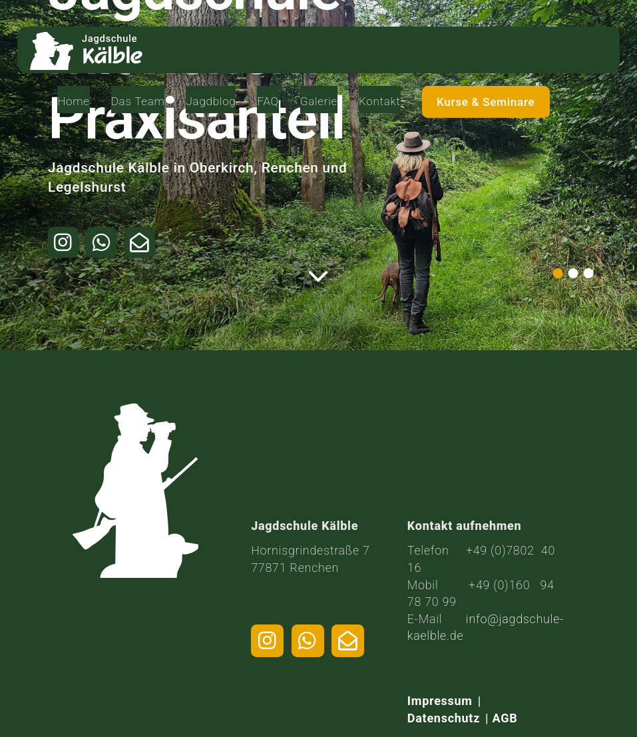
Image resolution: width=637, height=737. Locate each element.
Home (163, 42)
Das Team (223, 49)
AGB (505, 718)
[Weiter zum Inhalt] (318, 279)
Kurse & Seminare (559, 51)
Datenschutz (443, 718)
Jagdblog (292, 42)
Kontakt (465, 42)
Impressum (440, 701)
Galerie (402, 42)
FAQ (350, 42)
